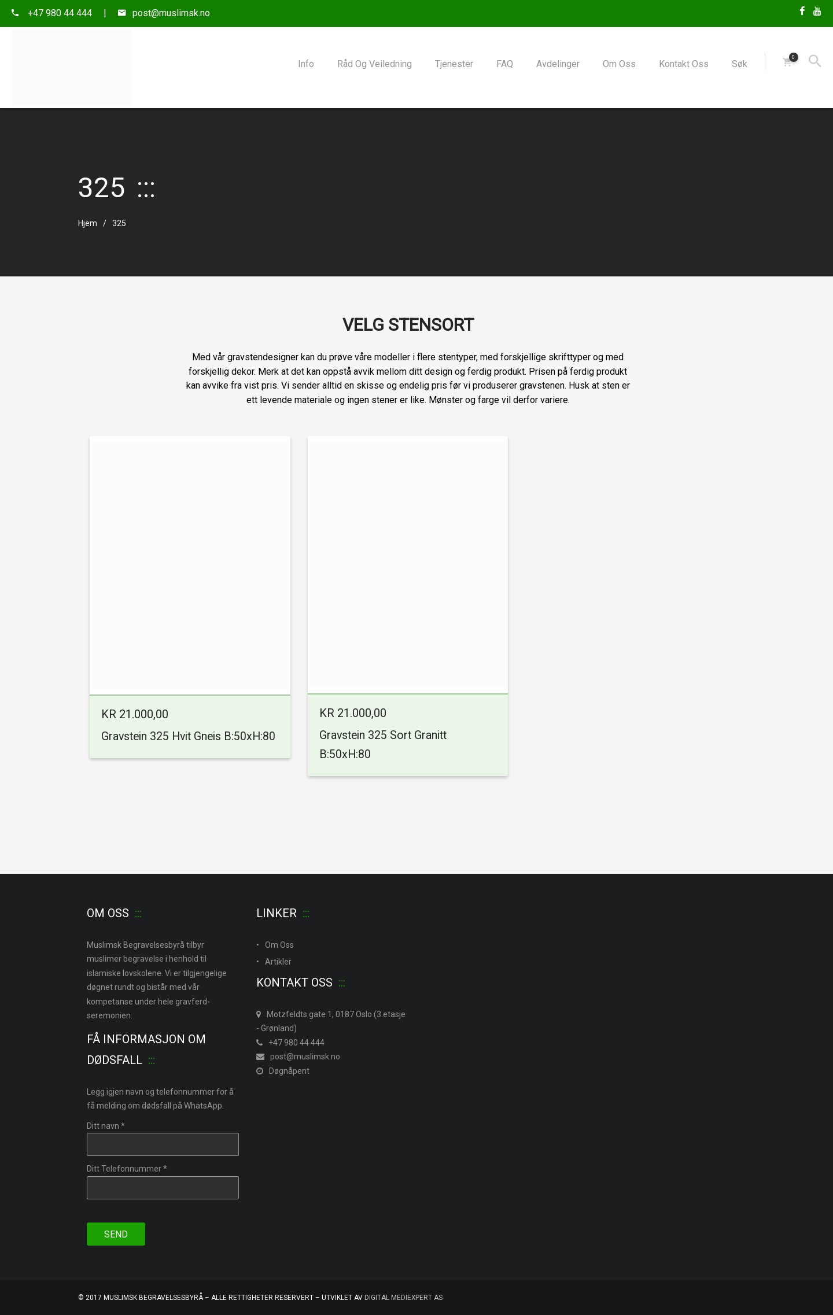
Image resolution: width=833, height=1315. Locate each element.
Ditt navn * (106, 1126)
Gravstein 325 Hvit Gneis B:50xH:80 (188, 736)
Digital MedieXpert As (403, 1298)
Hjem (87, 223)
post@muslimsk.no (298, 1056)
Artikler (278, 961)
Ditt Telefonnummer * (127, 1168)
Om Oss (279, 945)
